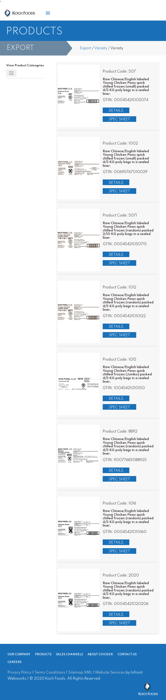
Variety (100, 48)
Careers (14, 662)
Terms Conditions (49, 672)
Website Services (110, 672)
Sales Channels (69, 654)
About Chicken (100, 654)
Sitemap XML (80, 672)
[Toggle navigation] (11, 73)
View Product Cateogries (25, 65)
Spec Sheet (119, 119)
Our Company (18, 654)
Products (43, 654)
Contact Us (127, 654)
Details (116, 111)
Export (85, 48)
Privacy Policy (19, 672)
